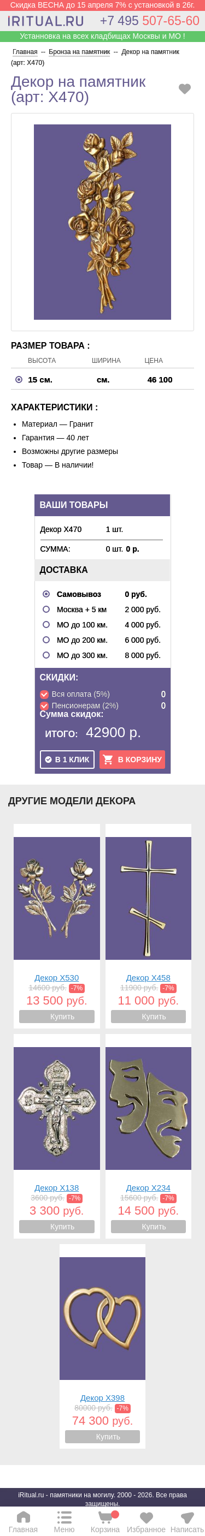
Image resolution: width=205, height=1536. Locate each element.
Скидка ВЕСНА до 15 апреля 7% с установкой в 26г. (102, 5)
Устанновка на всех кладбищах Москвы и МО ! (102, 36)
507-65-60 (150, 21)
